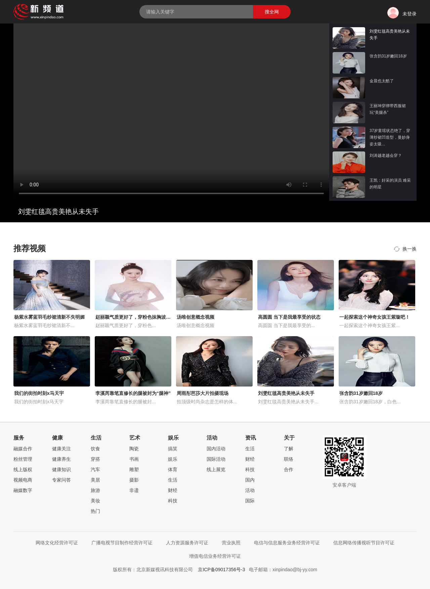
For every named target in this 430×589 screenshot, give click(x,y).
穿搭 (95, 459)
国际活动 (216, 459)
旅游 (95, 490)
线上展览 (216, 469)
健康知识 (61, 469)
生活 (172, 480)
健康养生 (61, 459)
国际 (250, 500)
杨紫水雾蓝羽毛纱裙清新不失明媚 (49, 317)
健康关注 (61, 448)
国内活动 (216, 448)
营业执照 (231, 542)
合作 (288, 469)
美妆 (95, 500)
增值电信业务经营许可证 (215, 556)
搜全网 (272, 11)
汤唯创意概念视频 (195, 317)
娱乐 (172, 459)
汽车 (95, 469)
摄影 (134, 480)
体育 (172, 469)
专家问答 (61, 480)
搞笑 (172, 448)
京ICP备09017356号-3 (221, 569)
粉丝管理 (22, 459)
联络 (288, 459)
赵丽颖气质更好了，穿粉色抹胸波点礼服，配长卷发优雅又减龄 (161, 317)
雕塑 (134, 469)
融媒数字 (22, 490)
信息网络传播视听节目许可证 (363, 542)
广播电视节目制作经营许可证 (122, 542)
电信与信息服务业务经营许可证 (287, 542)
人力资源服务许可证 (187, 542)
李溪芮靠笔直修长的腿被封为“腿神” (133, 393)
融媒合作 (22, 448)
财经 (172, 490)
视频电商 (22, 480)
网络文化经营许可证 (57, 542)
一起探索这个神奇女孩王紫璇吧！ (374, 317)
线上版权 (22, 469)
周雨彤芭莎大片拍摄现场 (202, 393)
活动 (250, 490)
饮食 (95, 448)
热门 (95, 511)
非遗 (134, 490)
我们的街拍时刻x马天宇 (39, 393)
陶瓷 (134, 448)
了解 (288, 448)
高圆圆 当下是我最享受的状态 (289, 317)
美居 (95, 480)
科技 (172, 500)
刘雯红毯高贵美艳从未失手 (286, 393)
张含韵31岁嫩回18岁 (361, 393)
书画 (134, 459)
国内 (250, 480)
